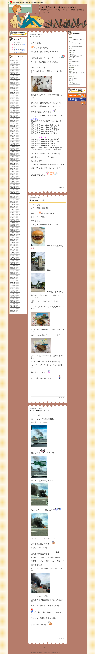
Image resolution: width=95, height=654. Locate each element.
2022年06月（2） (15, 98)
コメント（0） (61, 187)
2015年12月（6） (15, 222)
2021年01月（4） (15, 123)
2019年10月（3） (15, 146)
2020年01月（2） (15, 141)
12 (16, 49)
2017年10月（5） (15, 186)
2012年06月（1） (15, 292)
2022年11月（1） (15, 90)
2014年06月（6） (15, 252)
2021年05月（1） (15, 117)
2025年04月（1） (15, 69)
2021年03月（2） (15, 120)
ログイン (83, 104)
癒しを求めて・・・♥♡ (37, 200)
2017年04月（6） (15, 196)
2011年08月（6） (15, 308)
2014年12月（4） (15, 242)
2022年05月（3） (15, 100)
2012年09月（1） (15, 287)
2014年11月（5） (15, 244)
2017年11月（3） (15, 184)
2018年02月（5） (15, 179)
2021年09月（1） (15, 112)
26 (16, 52)
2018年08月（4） (15, 169)
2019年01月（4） (15, 161)
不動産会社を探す (77, 99)
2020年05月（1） (15, 135)
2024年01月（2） (15, 72)
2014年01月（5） (15, 260)
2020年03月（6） (15, 138)
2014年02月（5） (15, 259)
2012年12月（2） (15, 282)
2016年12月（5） (15, 202)
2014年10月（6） (15, 245)
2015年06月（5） (15, 232)
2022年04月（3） (15, 102)
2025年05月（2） (15, 67)
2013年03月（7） (15, 277)
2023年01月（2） (15, 87)
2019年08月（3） (15, 150)
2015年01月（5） (15, 241)
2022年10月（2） (15, 92)
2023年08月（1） (15, 77)
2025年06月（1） (15, 65)
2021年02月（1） (15, 122)
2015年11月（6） (15, 224)
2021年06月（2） (15, 115)
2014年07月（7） (15, 250)
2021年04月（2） (15, 118)
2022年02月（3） (15, 105)
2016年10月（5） (15, 206)
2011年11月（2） (15, 303)
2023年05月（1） (15, 82)
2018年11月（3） (15, 165)
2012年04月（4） (15, 295)
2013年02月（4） (15, 278)
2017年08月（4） (15, 189)
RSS (83, 103)
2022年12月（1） (15, 88)
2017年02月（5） (15, 199)
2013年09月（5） (15, 267)
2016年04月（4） (15, 216)
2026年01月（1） (15, 60)
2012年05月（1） (15, 293)
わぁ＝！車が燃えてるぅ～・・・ (40, 410)
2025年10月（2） (15, 64)
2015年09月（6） (15, 227)
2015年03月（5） (15, 237)
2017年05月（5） (15, 194)
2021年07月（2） (15, 113)
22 (22, 50)
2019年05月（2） (15, 155)
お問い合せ (77, 90)
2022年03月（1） (15, 103)
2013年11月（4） (15, 264)
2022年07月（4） (15, 97)
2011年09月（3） (15, 307)
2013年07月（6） (15, 270)
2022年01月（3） (15, 107)
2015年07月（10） (15, 231)
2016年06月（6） (15, 212)
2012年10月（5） (15, 285)
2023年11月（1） (15, 74)
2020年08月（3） (15, 130)
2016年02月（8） (15, 219)
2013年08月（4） (15, 269)
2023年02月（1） (15, 85)
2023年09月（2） (15, 75)
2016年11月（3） (15, 204)
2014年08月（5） (15, 249)
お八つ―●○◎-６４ (36, 36)
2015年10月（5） (15, 226)
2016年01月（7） (15, 221)
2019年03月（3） (15, 158)
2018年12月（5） (15, 163)
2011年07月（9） (15, 310)
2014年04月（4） (15, 255)
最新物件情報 (18, 33)
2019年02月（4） (15, 160)
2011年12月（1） (15, 302)
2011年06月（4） (15, 312)
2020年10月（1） (15, 127)
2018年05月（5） (15, 174)
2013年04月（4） (15, 275)
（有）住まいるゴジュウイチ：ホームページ (77, 95)
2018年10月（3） (15, 166)
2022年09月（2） (15, 94)
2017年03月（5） (15, 198)
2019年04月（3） (15, 156)
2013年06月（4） (15, 272)
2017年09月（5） (15, 188)
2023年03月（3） (15, 84)
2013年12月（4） (15, 262)
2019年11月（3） (15, 145)
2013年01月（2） (15, 280)
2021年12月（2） (15, 108)
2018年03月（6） (15, 178)
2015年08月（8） (15, 229)
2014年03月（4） (15, 257)
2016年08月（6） (15, 209)
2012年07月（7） (15, 290)
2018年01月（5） (15, 181)
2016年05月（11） (15, 214)
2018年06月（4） (15, 173)
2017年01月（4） (15, 201)
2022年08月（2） (15, 95)
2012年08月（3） (15, 288)
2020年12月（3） (15, 125)
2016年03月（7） (15, 217)
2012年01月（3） (15, 300)
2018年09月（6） (15, 168)
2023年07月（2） (15, 79)
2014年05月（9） (15, 254)
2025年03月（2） (15, 70)
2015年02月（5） (15, 239)
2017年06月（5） (15, 193)
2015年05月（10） (15, 234)
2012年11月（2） (15, 283)
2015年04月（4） (15, 236)
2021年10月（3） (15, 110)
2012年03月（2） (15, 297)
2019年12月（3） (15, 143)
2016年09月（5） (15, 207)
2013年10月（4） (15, 265)
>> (21, 42)
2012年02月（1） (15, 298)
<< (14, 42)
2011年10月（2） (15, 305)
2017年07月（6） (15, 191)
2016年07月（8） (15, 211)
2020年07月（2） (15, 131)
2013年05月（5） (15, 274)
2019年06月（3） (15, 153)
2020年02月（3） (15, 140)
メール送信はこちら (74, 84)
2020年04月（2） (15, 136)
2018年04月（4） (15, 176)
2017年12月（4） (15, 183)
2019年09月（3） (15, 148)
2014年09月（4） (15, 247)
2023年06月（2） (15, 80)
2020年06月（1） (15, 133)
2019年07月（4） (15, 151)
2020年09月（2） (15, 128)
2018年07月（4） (15, 171)
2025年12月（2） (15, 62)
